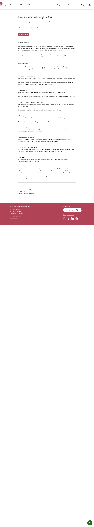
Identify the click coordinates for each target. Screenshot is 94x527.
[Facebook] (76, 218)
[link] (23, 34)
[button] (90, 4)
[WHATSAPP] (72, 210)
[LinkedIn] (72, 218)
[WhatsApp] (89, 522)
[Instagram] (64, 218)
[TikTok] (68, 218)
